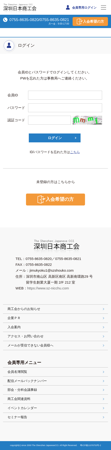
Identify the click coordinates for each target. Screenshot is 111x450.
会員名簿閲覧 (56, 372)
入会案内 (56, 327)
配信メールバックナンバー (56, 381)
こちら (75, 152)
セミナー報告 (56, 417)
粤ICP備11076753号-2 (90, 445)
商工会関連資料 (56, 399)
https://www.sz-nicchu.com (48, 288)
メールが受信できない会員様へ (56, 345)
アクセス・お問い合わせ (56, 336)
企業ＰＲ (56, 318)
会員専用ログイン (80, 7)
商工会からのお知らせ (56, 309)
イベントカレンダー (56, 408)
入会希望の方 (90, 21)
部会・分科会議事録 (56, 390)
